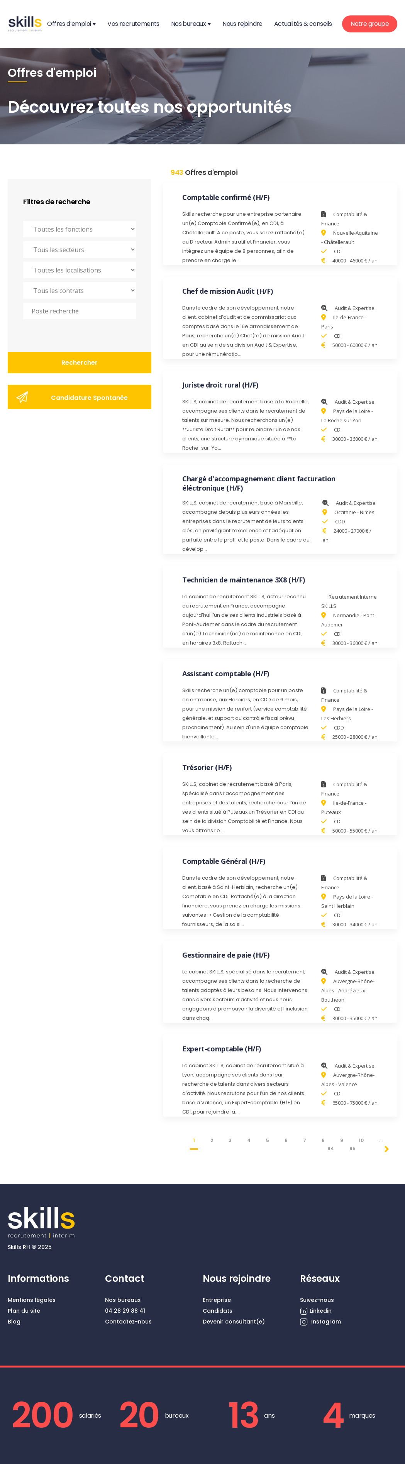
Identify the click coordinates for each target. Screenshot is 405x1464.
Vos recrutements (133, 23)
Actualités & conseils (303, 23)
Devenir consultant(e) (234, 1321)
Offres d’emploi (69, 23)
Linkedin (316, 1311)
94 (330, 1148)
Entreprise (217, 1300)
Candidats (217, 1311)
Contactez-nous (128, 1321)
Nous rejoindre (242, 23)
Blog (14, 1321)
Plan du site (24, 1311)
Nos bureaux (188, 23)
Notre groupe (370, 23)
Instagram (320, 1322)
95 (352, 1148)
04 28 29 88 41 (125, 1311)
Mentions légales (32, 1300)
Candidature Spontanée (72, 397)
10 (361, 1140)
